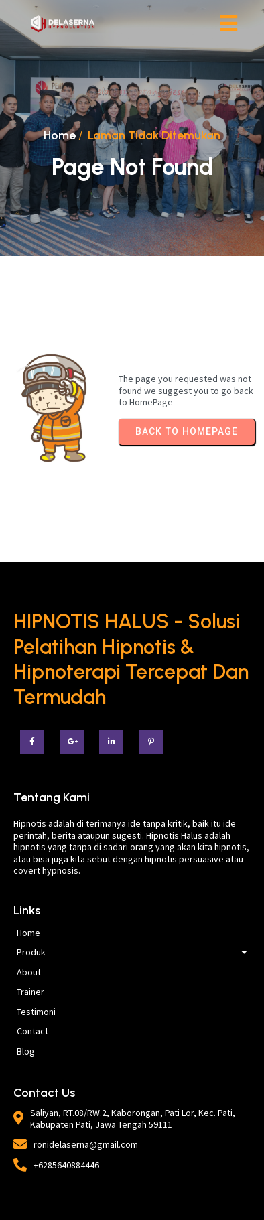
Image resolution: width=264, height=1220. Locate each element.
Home (60, 135)
